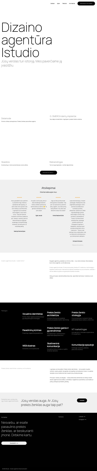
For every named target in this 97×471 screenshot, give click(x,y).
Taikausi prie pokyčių (77, 245)
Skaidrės (5, 162)
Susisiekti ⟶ (14, 443)
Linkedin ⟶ (82, 416)
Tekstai (64, 3)
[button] (86, 3)
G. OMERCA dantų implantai (63, 116)
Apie (58, 3)
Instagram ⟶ (82, 419)
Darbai (53, 3)
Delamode (6, 118)
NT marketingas (79, 329)
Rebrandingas (56, 162)
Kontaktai (72, 3)
